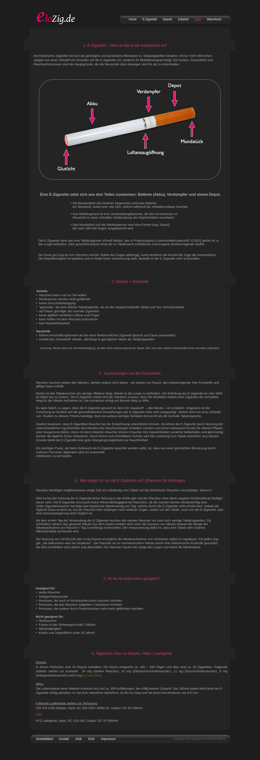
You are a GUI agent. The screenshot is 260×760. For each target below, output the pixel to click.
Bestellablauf (44, 739)
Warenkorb (214, 19)
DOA (91, 739)
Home (133, 19)
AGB (78, 739)
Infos (198, 19)
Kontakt (64, 739)
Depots (167, 19)
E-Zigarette (149, 19)
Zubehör (183, 19)
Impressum (108, 739)
